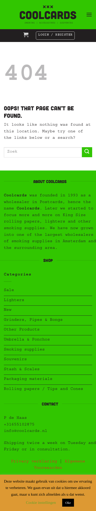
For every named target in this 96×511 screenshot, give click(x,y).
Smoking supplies (24, 350)
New (8, 310)
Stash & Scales (22, 370)
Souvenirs (15, 360)
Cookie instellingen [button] (41, 503)
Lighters (14, 301)
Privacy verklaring (34, 462)
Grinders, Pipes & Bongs (33, 320)
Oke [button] (68, 503)
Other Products (22, 330)
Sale (9, 291)
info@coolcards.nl (25, 431)
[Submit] (87, 152)
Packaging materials (28, 379)
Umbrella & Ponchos (27, 340)
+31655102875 (19, 425)
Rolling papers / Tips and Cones (43, 389)
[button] (89, 14)
